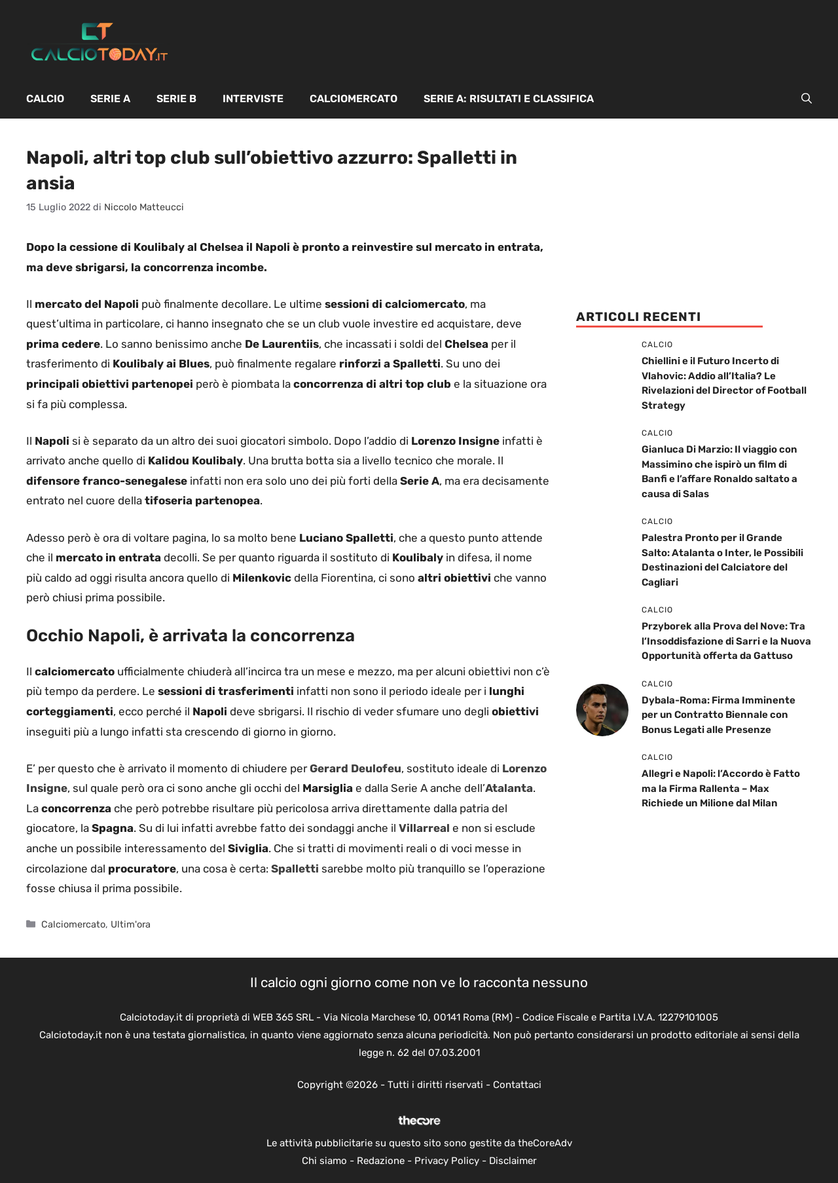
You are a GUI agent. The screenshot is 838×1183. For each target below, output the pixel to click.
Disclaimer (513, 1161)
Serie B (176, 98)
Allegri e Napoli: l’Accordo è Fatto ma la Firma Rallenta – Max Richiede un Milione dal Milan (721, 788)
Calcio (45, 98)
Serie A (110, 98)
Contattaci (517, 1085)
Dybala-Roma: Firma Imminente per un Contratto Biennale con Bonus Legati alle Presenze (718, 715)
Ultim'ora (131, 924)
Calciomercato (353, 98)
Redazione (381, 1161)
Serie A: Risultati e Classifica (509, 98)
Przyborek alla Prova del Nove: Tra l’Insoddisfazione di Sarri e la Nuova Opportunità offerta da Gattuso (726, 641)
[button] (806, 99)
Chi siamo (324, 1161)
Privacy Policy (446, 1161)
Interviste (253, 98)
